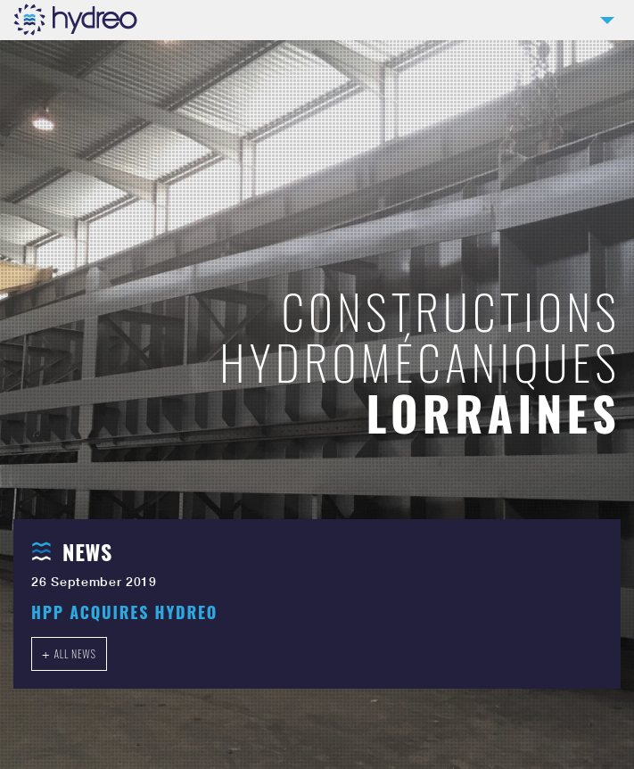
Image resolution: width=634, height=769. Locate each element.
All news (74, 653)
